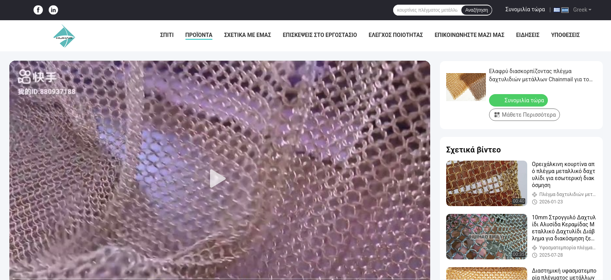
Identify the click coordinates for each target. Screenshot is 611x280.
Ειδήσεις (527, 35)
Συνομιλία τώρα (525, 9)
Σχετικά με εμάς (247, 35)
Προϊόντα (199, 35)
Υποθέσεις (565, 35)
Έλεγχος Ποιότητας (396, 35)
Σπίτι (167, 35)
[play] (220, 179)
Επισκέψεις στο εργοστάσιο (320, 35)
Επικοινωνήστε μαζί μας (469, 35)
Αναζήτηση (476, 10)
